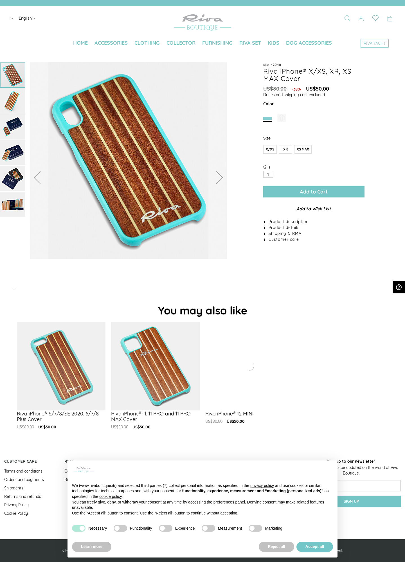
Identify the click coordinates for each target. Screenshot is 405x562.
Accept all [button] (314, 546)
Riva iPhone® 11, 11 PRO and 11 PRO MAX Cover (151, 416)
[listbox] (313, 150)
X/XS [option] (270, 149)
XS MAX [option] (303, 149)
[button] (37, 177)
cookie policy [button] (110, 496)
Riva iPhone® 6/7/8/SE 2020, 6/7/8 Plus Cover (58, 416)
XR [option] (285, 149)
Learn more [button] (91, 546)
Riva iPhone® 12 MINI (229, 413)
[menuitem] (80, 43)
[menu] (202, 43)
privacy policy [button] (262, 485)
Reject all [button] (276, 546)
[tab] (313, 221)
